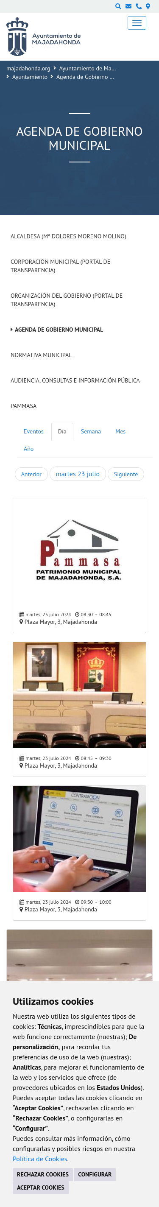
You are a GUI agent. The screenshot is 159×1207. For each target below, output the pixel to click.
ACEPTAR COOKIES (40, 1187)
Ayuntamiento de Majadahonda (98, 68)
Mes (120, 431)
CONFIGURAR (95, 1174)
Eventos (34, 431)
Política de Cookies (40, 1158)
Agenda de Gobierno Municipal (59, 329)
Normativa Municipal (41, 355)
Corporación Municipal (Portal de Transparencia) (60, 266)
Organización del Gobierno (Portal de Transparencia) (67, 300)
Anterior (31, 474)
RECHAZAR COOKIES (43, 1174)
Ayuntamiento (29, 77)
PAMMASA (23, 406)
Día (62, 431)
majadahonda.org (28, 68)
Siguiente (126, 474)
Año (28, 449)
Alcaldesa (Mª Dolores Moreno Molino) (68, 236)
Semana (91, 431)
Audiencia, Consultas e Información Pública (75, 380)
